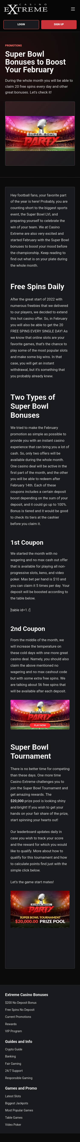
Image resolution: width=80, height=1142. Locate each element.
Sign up (59, 24)
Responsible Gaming (18, 1078)
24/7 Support (14, 1070)
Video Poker (13, 1124)
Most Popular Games (19, 1110)
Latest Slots (13, 1096)
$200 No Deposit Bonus (20, 1002)
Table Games (13, 1117)
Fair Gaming (13, 1063)
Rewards (11, 1024)
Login (21, 24)
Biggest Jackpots (16, 1103)
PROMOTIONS (13, 45)
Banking (10, 1056)
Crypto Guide (13, 1049)
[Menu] (73, 9)
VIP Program (13, 1031)
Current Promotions (18, 1017)
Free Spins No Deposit (20, 1009)
